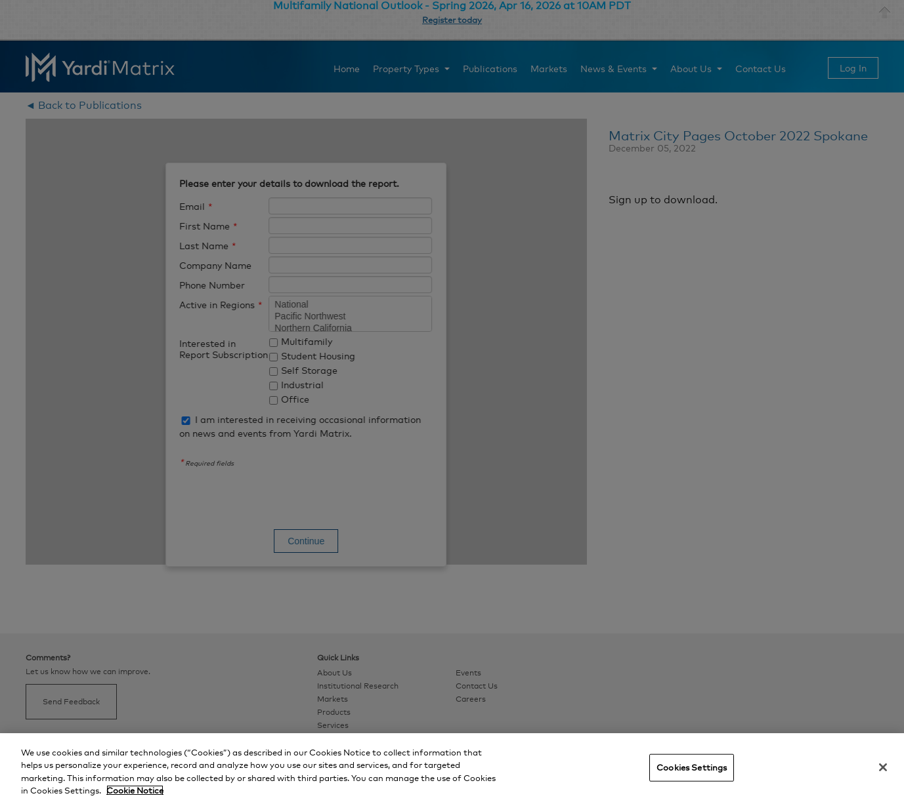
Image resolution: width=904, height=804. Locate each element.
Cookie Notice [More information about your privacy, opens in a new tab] (134, 790)
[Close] (883, 767)
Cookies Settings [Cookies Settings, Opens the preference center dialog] (691, 767)
